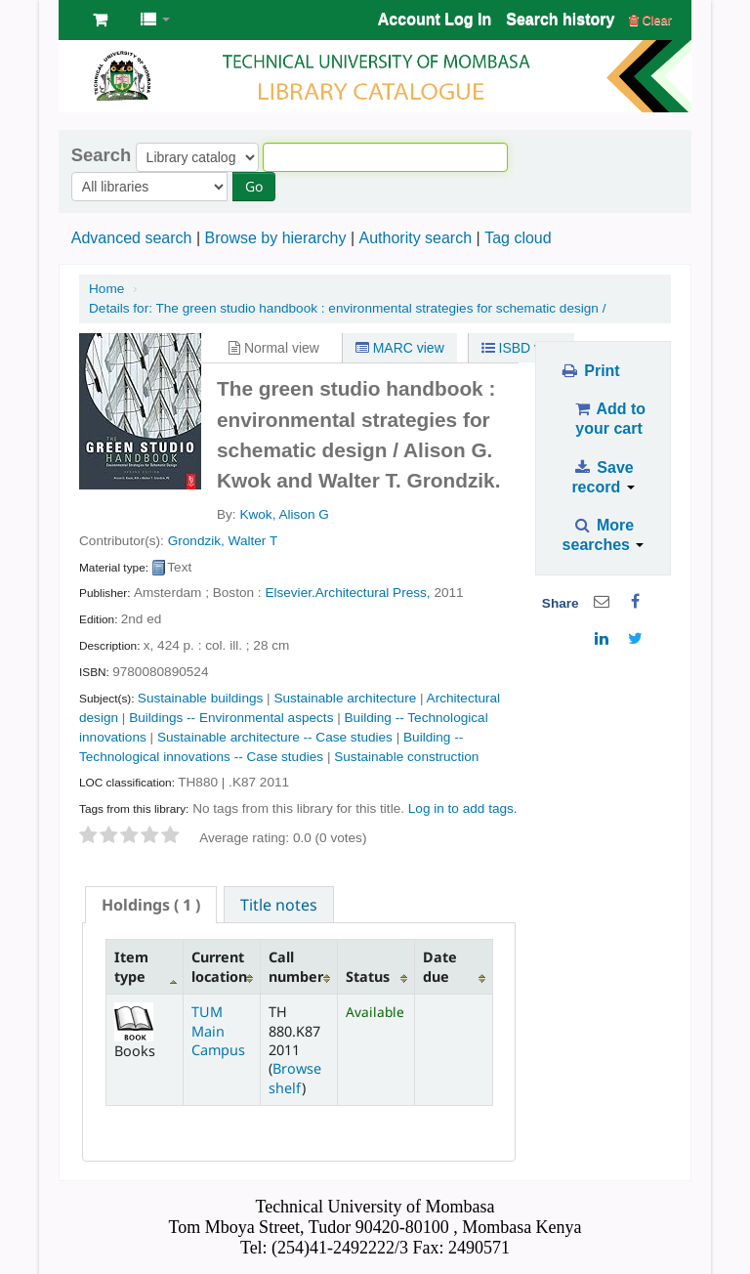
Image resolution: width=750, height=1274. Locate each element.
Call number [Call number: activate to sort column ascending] (296, 966)
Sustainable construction (406, 756)
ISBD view (521, 348)
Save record (602, 477)
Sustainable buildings (200, 698)
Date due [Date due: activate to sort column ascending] (440, 966)
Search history (560, 19)
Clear (650, 20)
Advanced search (131, 238)
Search (101, 155)
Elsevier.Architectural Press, (347, 592)
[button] (100, 19)
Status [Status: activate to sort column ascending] (368, 976)
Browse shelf (295, 1077)
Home (106, 288)
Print (589, 370)
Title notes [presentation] (278, 904)
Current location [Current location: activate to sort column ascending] (219, 966)
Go (254, 186)
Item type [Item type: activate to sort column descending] (131, 966)
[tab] (151, 904)
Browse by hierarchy (275, 238)
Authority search (415, 238)
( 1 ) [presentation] (151, 904)
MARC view (399, 348)
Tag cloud (518, 238)
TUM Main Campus (218, 1030)
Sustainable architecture (344, 698)
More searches (603, 535)
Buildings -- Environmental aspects (231, 717)
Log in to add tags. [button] (463, 808)
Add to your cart (609, 419)
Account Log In (434, 19)
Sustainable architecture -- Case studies (275, 737)
